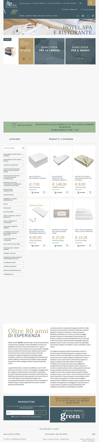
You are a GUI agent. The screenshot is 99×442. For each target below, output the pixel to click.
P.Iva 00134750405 (19, 423)
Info (55, 16)
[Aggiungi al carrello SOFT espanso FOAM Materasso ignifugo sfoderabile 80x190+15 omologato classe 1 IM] (35, 245)
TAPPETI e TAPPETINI (10, 165)
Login (66, 9)
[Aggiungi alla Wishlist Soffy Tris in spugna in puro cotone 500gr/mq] (90, 245)
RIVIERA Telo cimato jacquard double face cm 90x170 (83, 178)
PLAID (5, 204)
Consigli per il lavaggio (49, 415)
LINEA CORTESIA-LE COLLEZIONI (10, 221)
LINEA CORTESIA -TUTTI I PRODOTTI (12, 216)
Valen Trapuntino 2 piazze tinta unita (25, 43)
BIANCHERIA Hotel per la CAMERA (12, 154)
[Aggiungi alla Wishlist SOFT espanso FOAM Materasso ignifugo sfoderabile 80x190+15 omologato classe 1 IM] (44, 245)
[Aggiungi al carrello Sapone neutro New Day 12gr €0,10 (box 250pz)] (58, 245)
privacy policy (36, 371)
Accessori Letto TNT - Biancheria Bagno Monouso (11, 233)
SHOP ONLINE (49, 53)
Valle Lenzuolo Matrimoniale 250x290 (37, 177)
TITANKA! (20, 429)
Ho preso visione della (27, 371)
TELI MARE (7, 208)
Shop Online (38, 16)
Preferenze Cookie (27, 422)
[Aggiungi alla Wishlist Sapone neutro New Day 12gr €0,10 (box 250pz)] (67, 245)
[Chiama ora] (48, 3)
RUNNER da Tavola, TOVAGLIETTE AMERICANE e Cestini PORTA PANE (12, 184)
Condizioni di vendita (49, 412)
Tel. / (18, 418)
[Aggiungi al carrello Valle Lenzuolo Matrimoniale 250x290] (35, 192)
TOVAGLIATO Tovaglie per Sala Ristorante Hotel (11, 170)
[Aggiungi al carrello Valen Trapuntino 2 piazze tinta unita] (24, 59)
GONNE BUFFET (8, 195)
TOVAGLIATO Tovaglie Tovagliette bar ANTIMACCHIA (11, 177)
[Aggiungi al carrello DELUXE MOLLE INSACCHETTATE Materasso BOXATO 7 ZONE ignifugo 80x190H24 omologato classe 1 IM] (58, 192)
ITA (80, 3)
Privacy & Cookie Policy (12, 422)
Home (21, 16)
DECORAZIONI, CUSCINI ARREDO (11, 248)
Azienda (28, 16)
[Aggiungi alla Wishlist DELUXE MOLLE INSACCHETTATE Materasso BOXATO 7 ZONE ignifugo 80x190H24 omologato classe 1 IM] (67, 192)
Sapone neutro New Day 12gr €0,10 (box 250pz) (59, 231)
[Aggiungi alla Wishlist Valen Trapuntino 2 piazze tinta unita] (30, 59)
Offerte (48, 16)
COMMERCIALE (8, 274)
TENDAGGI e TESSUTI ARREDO (10, 227)
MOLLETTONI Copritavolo (8, 190)
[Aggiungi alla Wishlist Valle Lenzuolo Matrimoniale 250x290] (44, 192)
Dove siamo (49, 417)
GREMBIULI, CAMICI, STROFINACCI (10, 199)
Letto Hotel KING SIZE (11, 244)
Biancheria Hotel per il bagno (12, 160)
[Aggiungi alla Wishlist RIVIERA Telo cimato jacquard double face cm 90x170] (90, 192)
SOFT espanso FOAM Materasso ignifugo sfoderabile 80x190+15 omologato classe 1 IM (37, 232)
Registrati (73, 9)
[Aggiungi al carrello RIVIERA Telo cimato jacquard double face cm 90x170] (81, 192)
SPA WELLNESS (8, 212)
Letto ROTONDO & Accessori (9, 239)
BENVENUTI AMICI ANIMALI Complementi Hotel (12, 257)
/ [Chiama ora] (80, 426)
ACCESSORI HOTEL (9, 262)
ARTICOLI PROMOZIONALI (12, 270)
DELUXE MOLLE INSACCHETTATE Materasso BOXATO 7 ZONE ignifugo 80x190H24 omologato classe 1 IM (60, 181)
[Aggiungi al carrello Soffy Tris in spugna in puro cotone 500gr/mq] (81, 245)
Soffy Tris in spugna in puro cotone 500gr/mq (84, 230)
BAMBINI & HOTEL (9, 253)
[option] (49, 27)
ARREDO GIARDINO (9, 266)
